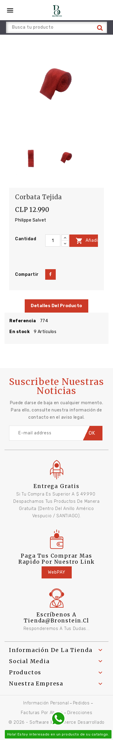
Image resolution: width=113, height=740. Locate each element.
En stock (19, 331)
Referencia (22, 320)
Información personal (46, 703)
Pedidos (81, 703)
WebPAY (56, 572)
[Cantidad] (52, 241)
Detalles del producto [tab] (56, 305)
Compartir (50, 274)
